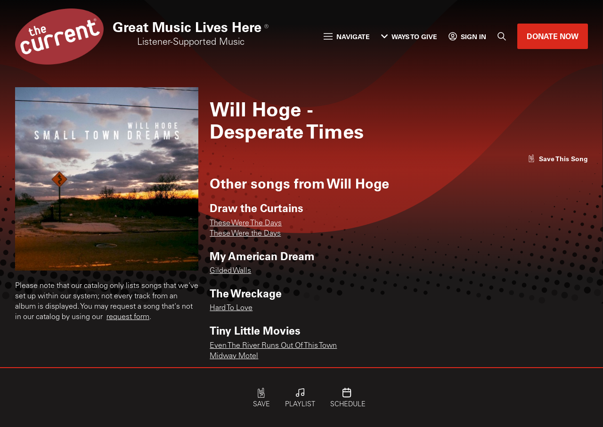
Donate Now (553, 36)
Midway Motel (234, 356)
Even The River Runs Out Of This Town (273, 346)
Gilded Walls (230, 271)
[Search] (502, 36)
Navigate (347, 36)
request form (127, 317)
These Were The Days (246, 223)
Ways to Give (409, 36)
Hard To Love (231, 308)
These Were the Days (245, 234)
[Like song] (558, 158)
